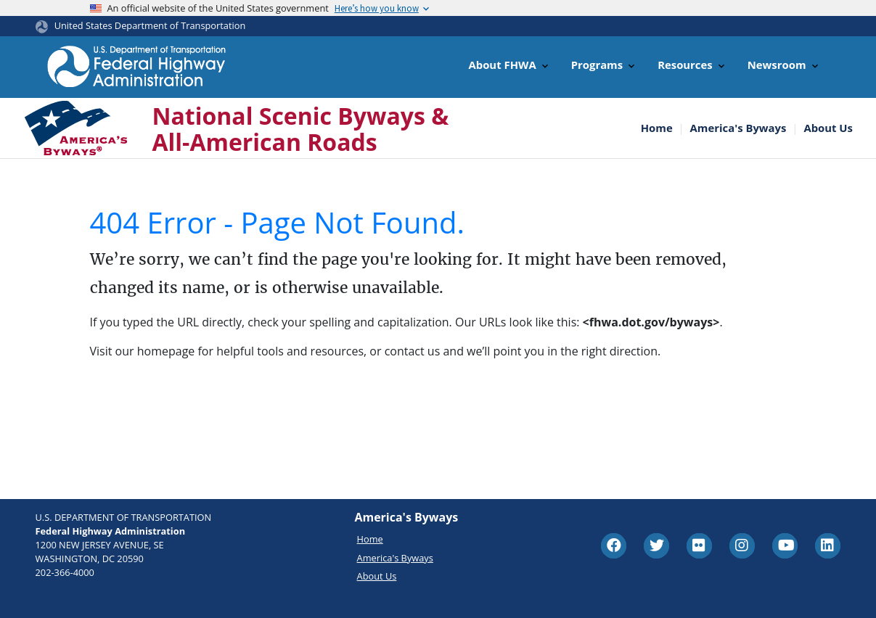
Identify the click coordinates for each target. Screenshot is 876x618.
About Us (828, 128)
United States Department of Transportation (150, 25)
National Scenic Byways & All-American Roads (300, 128)
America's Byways (738, 128)
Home (657, 128)
